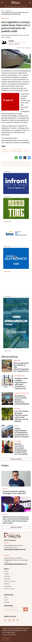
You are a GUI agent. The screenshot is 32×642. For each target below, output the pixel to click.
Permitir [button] (6, 639)
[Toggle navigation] (2, 3)
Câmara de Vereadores (16, 149)
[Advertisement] (14, 283)
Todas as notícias (16, 459)
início (26, 149)
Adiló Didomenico (16, 151)
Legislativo (4, 149)
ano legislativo (5, 151)
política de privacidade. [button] (10, 634)
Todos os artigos (16, 527)
